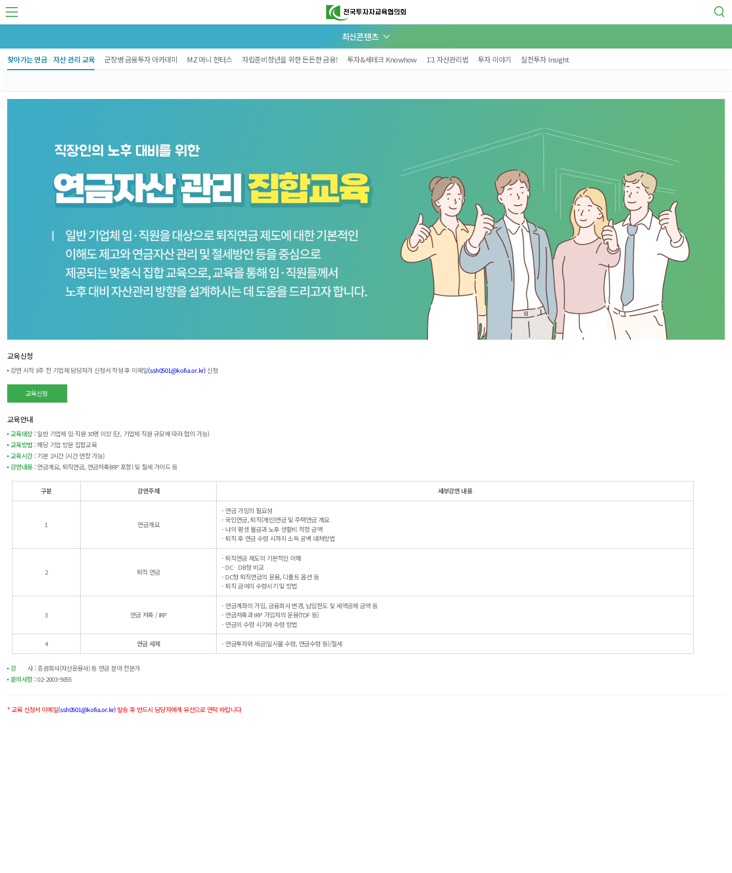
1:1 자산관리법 (447, 59)
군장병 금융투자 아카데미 (140, 59)
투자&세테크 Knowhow (382, 59)
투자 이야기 (495, 59)
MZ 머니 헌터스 (209, 59)
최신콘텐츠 (360, 36)
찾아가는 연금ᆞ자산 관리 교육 (51, 59)
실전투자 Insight (545, 59)
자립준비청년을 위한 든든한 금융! (290, 59)
